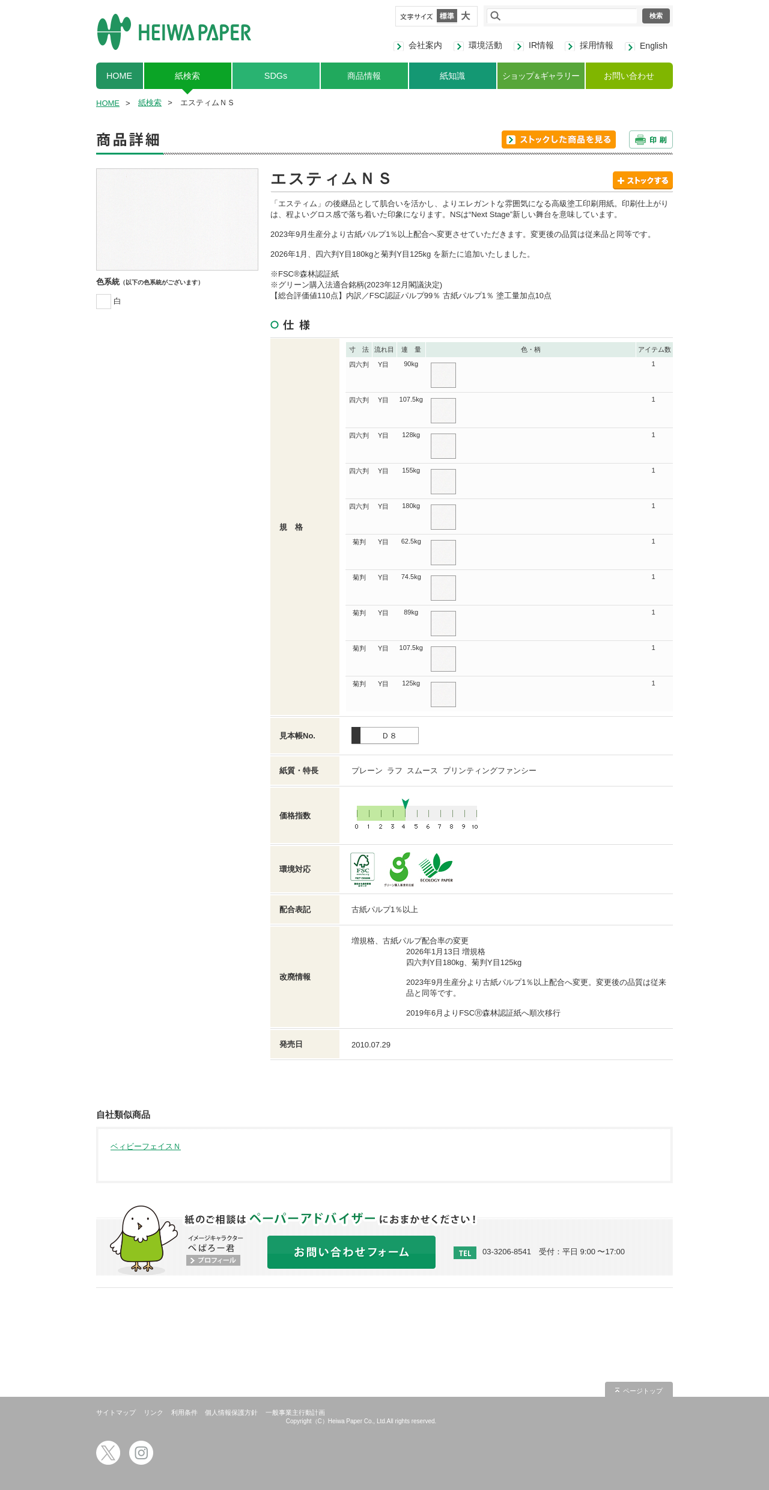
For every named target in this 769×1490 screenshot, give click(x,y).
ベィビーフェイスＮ (146, 1146)
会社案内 (425, 45)
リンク (153, 1412)
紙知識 (452, 76)
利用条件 (184, 1412)
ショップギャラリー (540, 76)
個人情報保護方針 (231, 1412)
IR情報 (541, 45)
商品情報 (364, 76)
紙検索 (187, 76)
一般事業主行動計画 (295, 1412)
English (653, 46)
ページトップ (643, 1390)
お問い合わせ (629, 76)
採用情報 (596, 45)
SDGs (275, 76)
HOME (119, 76)
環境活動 (485, 45)
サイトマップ (116, 1412)
